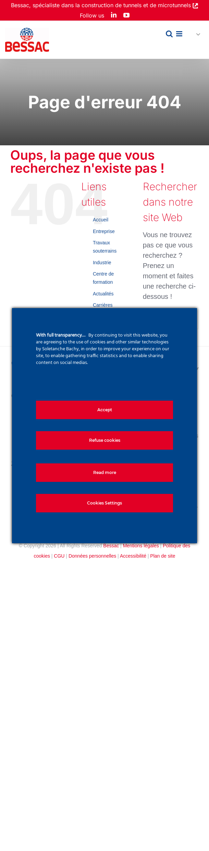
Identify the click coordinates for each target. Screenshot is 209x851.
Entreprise (104, 231)
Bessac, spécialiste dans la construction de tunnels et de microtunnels (102, 5)
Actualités (103, 293)
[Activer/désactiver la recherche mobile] (169, 33)
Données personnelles (92, 556)
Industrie (102, 262)
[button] (195, 34)
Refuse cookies (104, 440)
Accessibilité (133, 556)
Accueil (100, 219)
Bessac (111, 545)
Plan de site (162, 556)
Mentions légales (141, 545)
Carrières (103, 305)
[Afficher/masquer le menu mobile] (179, 33)
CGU (59, 556)
